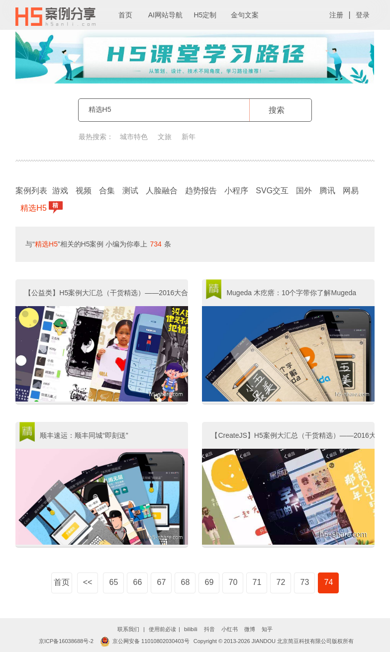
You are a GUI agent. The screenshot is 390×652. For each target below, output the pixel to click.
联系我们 (128, 629)
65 (113, 582)
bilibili (190, 629)
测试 (130, 190)
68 (185, 582)
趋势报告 (201, 190)
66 (137, 582)
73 (304, 582)
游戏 (60, 190)
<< (88, 582)
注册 (336, 15)
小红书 (229, 629)
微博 (249, 629)
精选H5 (34, 207)
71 (257, 582)
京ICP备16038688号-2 (66, 641)
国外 (304, 190)
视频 (84, 190)
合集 (107, 190)
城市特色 (134, 137)
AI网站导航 (165, 15)
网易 (351, 190)
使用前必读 (162, 629)
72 (281, 582)
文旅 (165, 137)
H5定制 (205, 15)
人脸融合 (162, 190)
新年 (188, 137)
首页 (125, 15)
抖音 (209, 629)
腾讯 (327, 190)
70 (233, 582)
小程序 (236, 190)
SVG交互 (272, 190)
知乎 (267, 629)
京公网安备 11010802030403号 (145, 641)
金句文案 (245, 15)
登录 (363, 15)
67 (161, 582)
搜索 (277, 110)
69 (209, 582)
